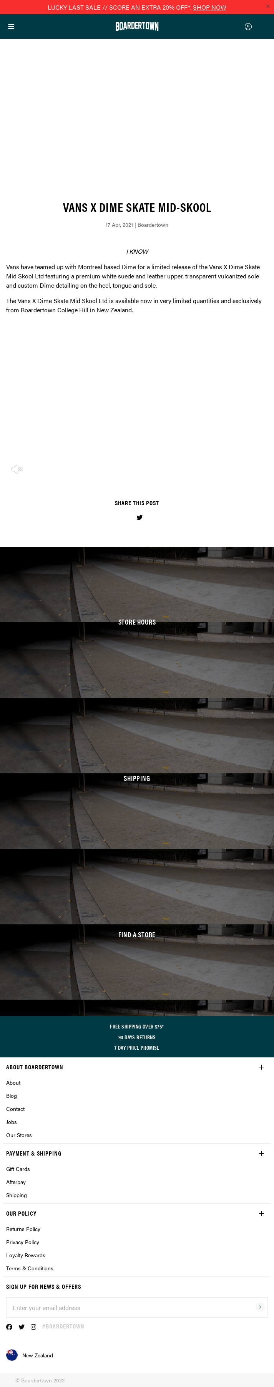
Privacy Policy (22, 1242)
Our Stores (19, 1135)
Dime (128, 266)
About (13, 1082)
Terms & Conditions (29, 1268)
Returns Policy (23, 1229)
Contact (15, 1108)
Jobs (11, 1122)
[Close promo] (268, 6)
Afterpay (16, 1182)
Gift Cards (18, 1169)
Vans (12, 266)
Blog (11, 1095)
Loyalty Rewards (25, 1255)
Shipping (16, 1195)
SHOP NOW (209, 7)
